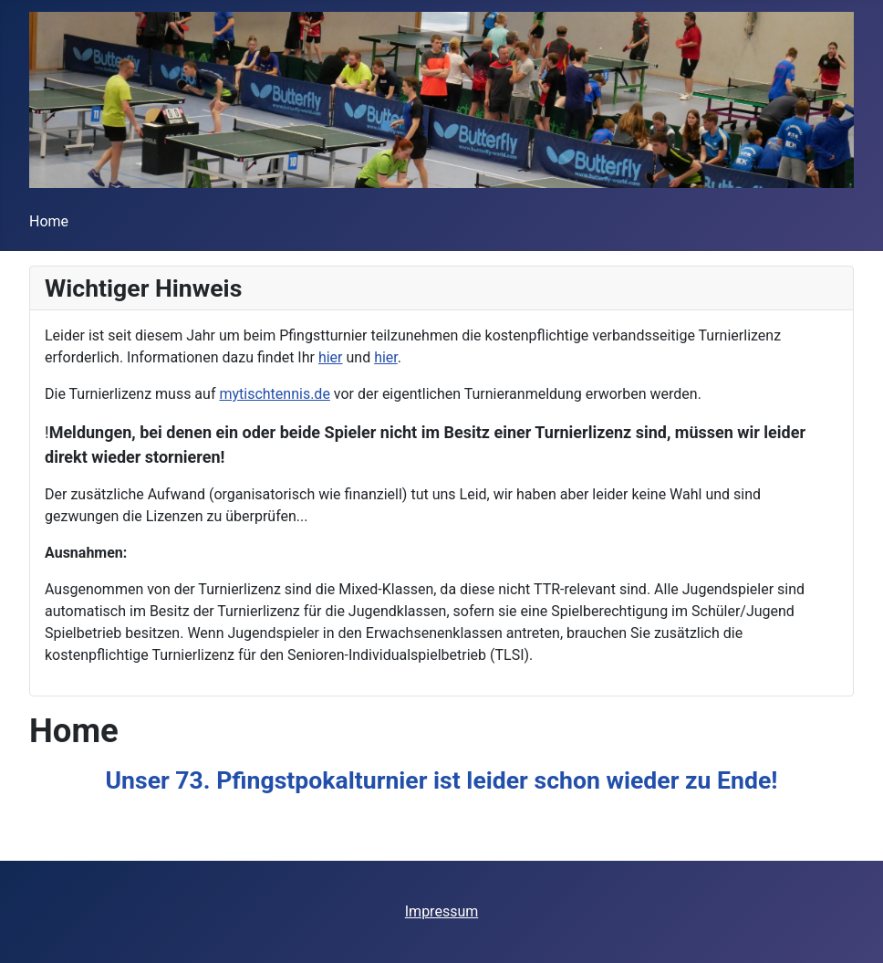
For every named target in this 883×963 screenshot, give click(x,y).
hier (330, 357)
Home (48, 221)
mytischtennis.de (274, 394)
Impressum (442, 911)
